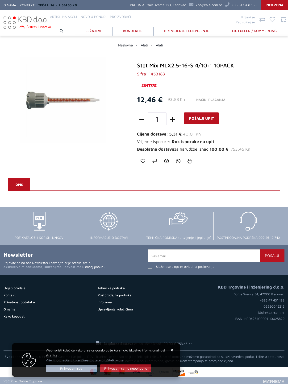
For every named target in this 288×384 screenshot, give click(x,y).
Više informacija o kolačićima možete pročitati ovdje (84, 360)
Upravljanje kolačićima (115, 309)
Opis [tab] (19, 184)
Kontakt (27, 5)
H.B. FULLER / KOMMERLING (254, 30)
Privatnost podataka (19, 302)
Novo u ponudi (93, 17)
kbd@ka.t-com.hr (209, 5)
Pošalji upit (201, 118)
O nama (10, 5)
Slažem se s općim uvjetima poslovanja (185, 266)
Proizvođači (120, 17)
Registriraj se (245, 22)
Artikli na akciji (63, 17)
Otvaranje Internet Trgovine (66, 380)
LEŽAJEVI (95, 30)
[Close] (71, 368)
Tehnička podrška (111, 287)
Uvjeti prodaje (14, 287)
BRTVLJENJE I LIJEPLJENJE (187, 30)
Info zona (274, 5)
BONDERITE (133, 30)
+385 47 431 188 (244, 5)
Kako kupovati (14, 316)
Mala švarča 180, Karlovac (166, 5)
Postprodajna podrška (115, 295)
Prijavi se (248, 17)
